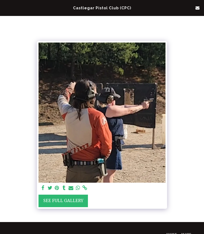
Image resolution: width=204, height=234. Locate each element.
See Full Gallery (63, 200)
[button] (5, 7)
